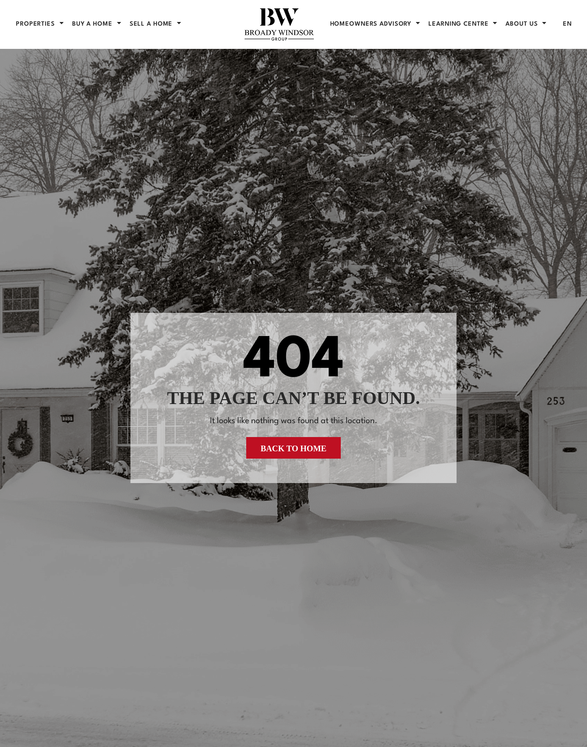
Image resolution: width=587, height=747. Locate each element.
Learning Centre (463, 24)
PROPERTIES (40, 24)
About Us (526, 24)
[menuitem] (567, 24)
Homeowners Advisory (375, 24)
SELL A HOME (156, 24)
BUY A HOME (97, 24)
